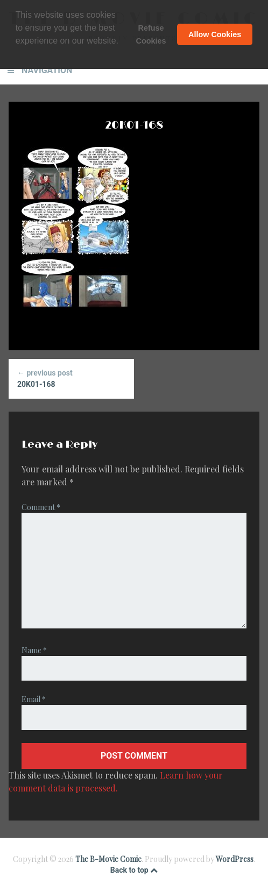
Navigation (47, 70)
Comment (41, 507)
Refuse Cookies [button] (151, 34)
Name (34, 650)
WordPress (234, 859)
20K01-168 (71, 377)
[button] (17, 54)
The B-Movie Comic (108, 859)
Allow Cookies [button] (214, 34)
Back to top (134, 870)
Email (34, 699)
